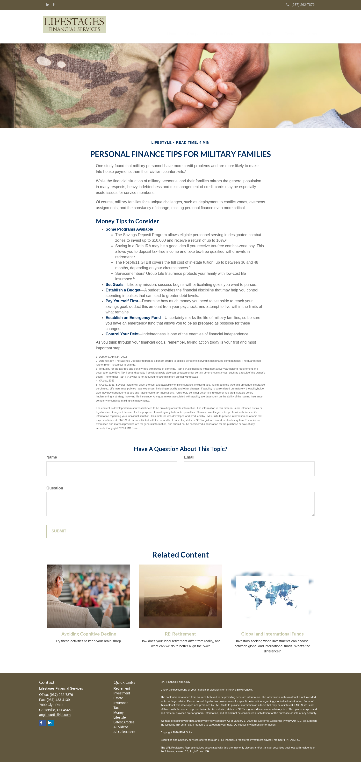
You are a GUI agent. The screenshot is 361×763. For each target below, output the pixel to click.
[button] (182, 27)
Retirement (122, 689)
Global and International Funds (272, 634)
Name (51, 458)
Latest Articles (124, 723)
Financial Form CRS (178, 682)
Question (54, 489)
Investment (122, 694)
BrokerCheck (244, 690)
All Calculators (124, 733)
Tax (116, 709)
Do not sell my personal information (254, 725)
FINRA (288, 740)
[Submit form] (58, 532)
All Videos (121, 728)
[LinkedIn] (47, 4)
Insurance (121, 704)
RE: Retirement (180, 634)
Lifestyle (120, 718)
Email (189, 458)
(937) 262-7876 (300, 5)
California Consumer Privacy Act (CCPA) (282, 721)
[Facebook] (54, 4)
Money (119, 713)
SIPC (296, 740)
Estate (118, 699)
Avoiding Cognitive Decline (88, 634)
